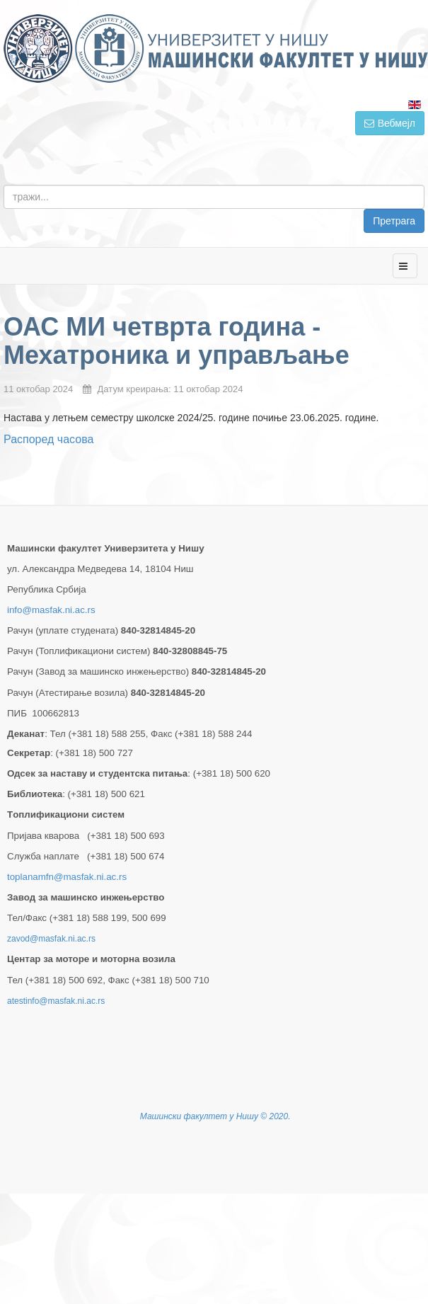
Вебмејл (389, 123)
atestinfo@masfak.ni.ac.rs (56, 1001)
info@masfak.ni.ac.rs (51, 610)
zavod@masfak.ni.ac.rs (51, 939)
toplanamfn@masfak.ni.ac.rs (67, 876)
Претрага (394, 221)
